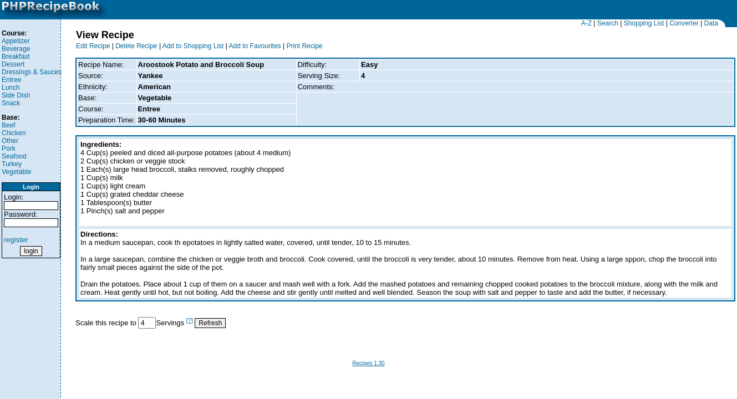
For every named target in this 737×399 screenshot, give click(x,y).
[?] (189, 320)
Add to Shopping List (193, 46)
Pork (9, 148)
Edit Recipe (93, 46)
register (16, 240)
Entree (11, 80)
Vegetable (16, 172)
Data (711, 23)
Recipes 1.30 (368, 363)
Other (10, 141)
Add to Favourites (255, 46)
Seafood (14, 156)
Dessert (13, 64)
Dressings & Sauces (32, 72)
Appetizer (16, 41)
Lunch (11, 87)
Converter (684, 23)
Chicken (14, 133)
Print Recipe (304, 46)
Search (607, 23)
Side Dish (16, 95)
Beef (9, 125)
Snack (11, 103)
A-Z (586, 23)
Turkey (12, 164)
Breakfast (16, 56)
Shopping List (644, 23)
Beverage (16, 49)
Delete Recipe (136, 46)
